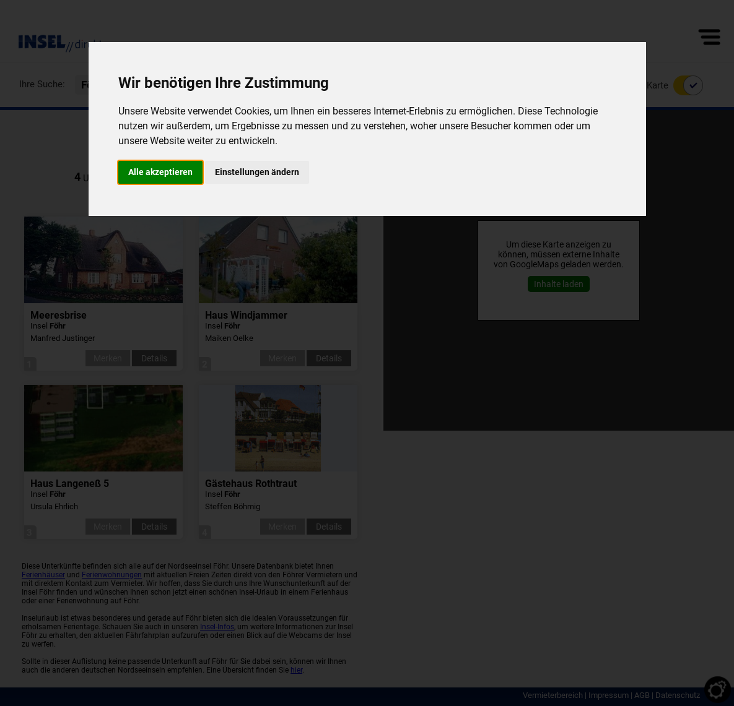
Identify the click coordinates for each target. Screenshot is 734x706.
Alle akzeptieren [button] (160, 172)
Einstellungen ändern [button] (257, 172)
